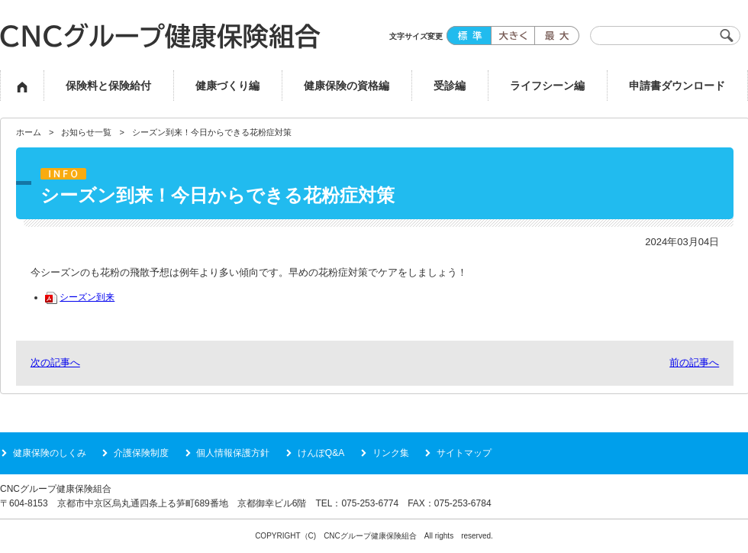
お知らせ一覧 (86, 132)
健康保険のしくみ (49, 453)
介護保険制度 (141, 453)
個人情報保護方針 (232, 453)
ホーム (28, 132)
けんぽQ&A (321, 453)
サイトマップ (464, 453)
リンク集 (390, 453)
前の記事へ (694, 362)
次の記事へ (55, 362)
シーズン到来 (79, 297)
